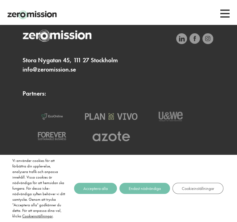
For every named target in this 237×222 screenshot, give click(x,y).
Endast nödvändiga (145, 188)
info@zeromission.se (49, 69)
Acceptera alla (95, 188)
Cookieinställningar (37, 216)
